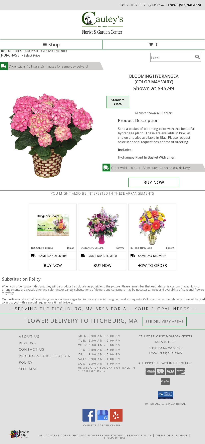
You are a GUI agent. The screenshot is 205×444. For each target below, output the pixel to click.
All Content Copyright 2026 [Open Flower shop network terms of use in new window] (62, 435)
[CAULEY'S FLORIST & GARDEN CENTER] (102, 34)
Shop (51, 44)
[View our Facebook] (88, 420)
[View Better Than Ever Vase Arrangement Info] (152, 225)
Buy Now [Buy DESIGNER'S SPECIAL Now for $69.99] (102, 265)
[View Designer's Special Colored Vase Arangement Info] (102, 225)
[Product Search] (172, 57)
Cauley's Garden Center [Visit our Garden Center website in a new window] (102, 425)
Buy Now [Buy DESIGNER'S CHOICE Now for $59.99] (53, 265)
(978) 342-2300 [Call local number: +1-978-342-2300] (190, 5)
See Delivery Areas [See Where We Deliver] (165, 321)
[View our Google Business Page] (102, 420)
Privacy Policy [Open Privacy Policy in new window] (139, 435)
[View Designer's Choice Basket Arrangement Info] (53, 225)
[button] (165, 395)
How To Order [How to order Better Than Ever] (152, 265)
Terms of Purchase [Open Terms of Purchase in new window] (172, 435)
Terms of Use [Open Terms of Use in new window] (115, 438)
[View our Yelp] (116, 420)
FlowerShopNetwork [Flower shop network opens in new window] (105, 435)
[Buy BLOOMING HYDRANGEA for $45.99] (153, 182)
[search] (197, 57)
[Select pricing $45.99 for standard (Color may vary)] (118, 102)
